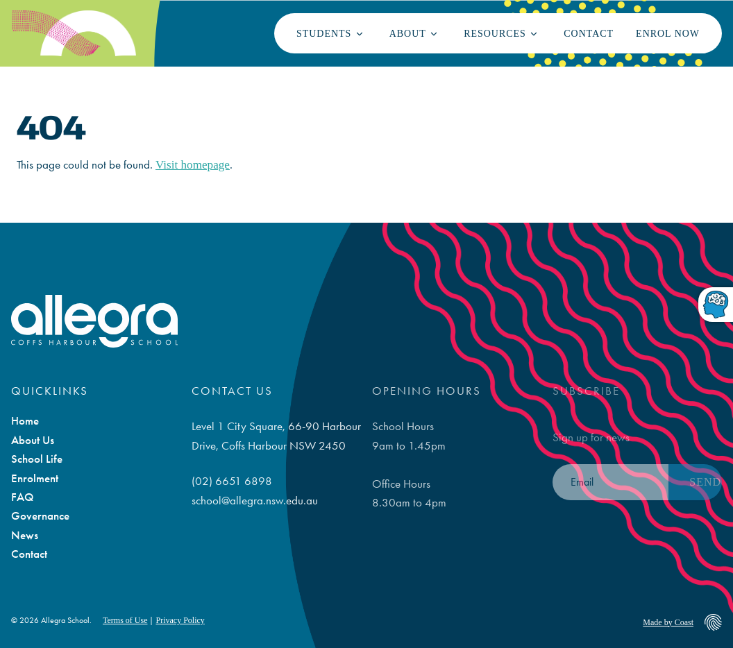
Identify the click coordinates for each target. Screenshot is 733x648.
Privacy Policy (179, 620)
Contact (589, 33)
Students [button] (323, 33)
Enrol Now (668, 33)
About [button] (407, 33)
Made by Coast (668, 622)
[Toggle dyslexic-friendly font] (715, 305)
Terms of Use (125, 620)
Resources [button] (495, 33)
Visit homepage (192, 164)
